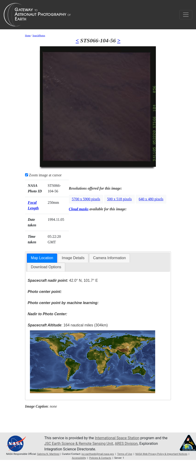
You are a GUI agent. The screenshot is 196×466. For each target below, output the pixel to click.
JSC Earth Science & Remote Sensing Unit (78, 443)
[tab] (42, 258)
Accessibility (79, 457)
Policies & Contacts (100, 457)
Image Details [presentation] (73, 258)
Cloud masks (79, 209)
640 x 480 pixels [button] (151, 199)
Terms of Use (124, 454)
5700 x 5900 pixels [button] (86, 199)
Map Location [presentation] (42, 258)
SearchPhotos (38, 35)
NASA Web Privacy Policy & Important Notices (161, 454)
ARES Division (126, 443)
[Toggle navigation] (185, 14)
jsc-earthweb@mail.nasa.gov (97, 454)
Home (28, 35)
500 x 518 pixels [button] (119, 199)
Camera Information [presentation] (109, 258)
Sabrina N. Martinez (48, 454)
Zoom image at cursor (43, 175)
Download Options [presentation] (46, 267)
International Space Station (117, 438)
